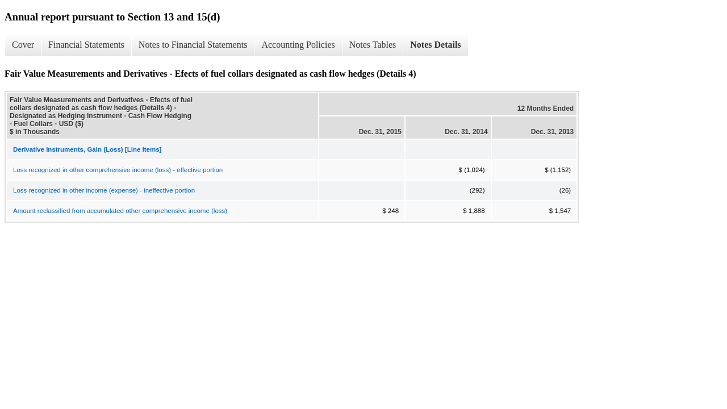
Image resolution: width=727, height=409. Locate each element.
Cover (23, 44)
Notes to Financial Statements (193, 44)
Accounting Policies (298, 44)
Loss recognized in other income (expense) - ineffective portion (104, 190)
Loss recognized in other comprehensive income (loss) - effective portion (118, 169)
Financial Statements (86, 44)
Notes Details (435, 44)
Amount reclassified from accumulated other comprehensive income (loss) (120, 210)
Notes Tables (372, 44)
